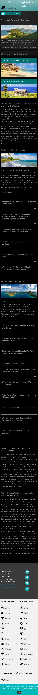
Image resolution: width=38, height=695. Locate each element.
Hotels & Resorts (12, 14)
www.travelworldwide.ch (8, 587)
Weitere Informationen (28, 689)
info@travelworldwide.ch (8, 584)
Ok (19, 692)
